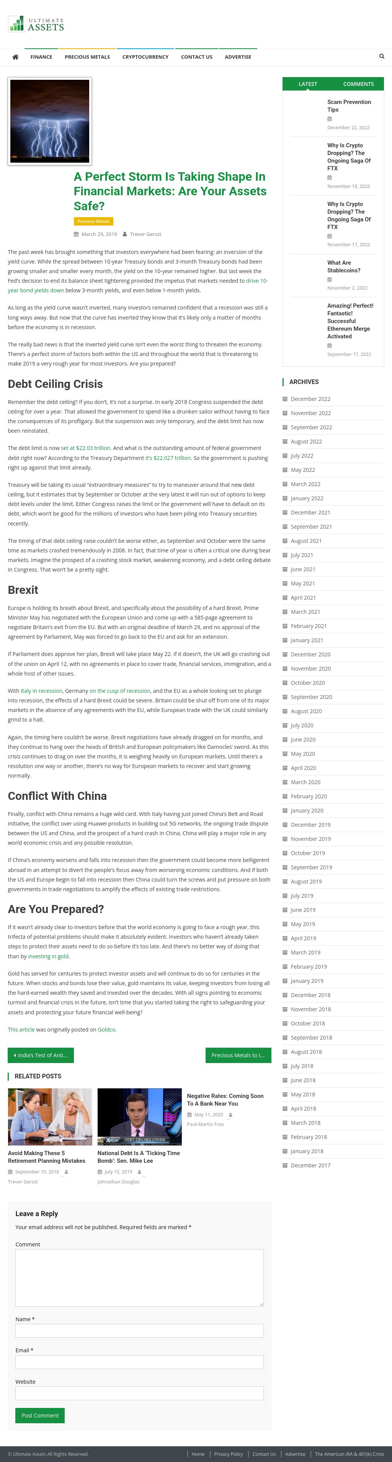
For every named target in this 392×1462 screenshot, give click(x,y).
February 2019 (309, 966)
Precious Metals (87, 56)
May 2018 (303, 1094)
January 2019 (307, 980)
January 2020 (307, 810)
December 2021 (310, 512)
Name (25, 1319)
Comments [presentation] (358, 83)
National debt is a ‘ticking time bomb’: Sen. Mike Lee (139, 1157)
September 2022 (311, 427)
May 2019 (303, 924)
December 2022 (310, 398)
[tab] (308, 84)
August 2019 (306, 881)
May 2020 (303, 753)
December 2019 (310, 824)
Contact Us (196, 56)
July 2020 (302, 725)
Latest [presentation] (308, 83)
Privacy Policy (228, 1454)
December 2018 (310, 995)
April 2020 (303, 767)
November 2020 (311, 668)
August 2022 (306, 441)
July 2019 (302, 895)
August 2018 (306, 1051)
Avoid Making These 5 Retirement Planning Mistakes (46, 1157)
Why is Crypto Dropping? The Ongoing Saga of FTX (349, 157)
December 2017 (310, 1165)
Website (25, 1381)
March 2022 (305, 484)
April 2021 (303, 597)
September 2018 (311, 1037)
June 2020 (303, 739)
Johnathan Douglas (119, 1182)
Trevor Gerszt (146, 234)
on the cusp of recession (120, 690)
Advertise (238, 56)
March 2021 (305, 611)
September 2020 (311, 697)
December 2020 (310, 654)
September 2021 (311, 526)
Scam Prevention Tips (349, 106)
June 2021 (303, 569)
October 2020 (308, 682)
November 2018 (311, 1009)
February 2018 (309, 1137)
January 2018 (307, 1151)
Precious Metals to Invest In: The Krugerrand (241, 1055)
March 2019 (305, 952)
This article (21, 1029)
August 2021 (306, 540)
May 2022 (303, 469)
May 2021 (303, 583)
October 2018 (308, 1023)
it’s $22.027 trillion (168, 458)
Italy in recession (41, 690)
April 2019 (303, 938)
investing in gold (48, 956)
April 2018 (303, 1108)
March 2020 (305, 782)
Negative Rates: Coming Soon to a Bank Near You (225, 1100)
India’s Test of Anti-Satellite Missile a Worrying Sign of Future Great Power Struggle (46, 1055)
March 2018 (305, 1122)
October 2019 (308, 853)
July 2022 (302, 455)
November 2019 (311, 838)
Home (198, 1454)
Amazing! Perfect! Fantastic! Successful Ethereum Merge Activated (350, 321)
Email (24, 1350)
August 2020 (306, 711)
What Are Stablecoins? (343, 266)
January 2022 (307, 498)
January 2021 (307, 640)
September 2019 (311, 867)
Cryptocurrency (145, 56)
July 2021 (302, 555)
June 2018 (303, 1080)
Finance (41, 56)
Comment (27, 1244)
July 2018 (302, 1066)
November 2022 (311, 413)
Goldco (107, 1029)
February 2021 (309, 626)
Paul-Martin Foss (205, 1124)
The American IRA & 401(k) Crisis (349, 1454)
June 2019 (303, 909)
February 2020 (309, 796)
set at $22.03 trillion (85, 448)
